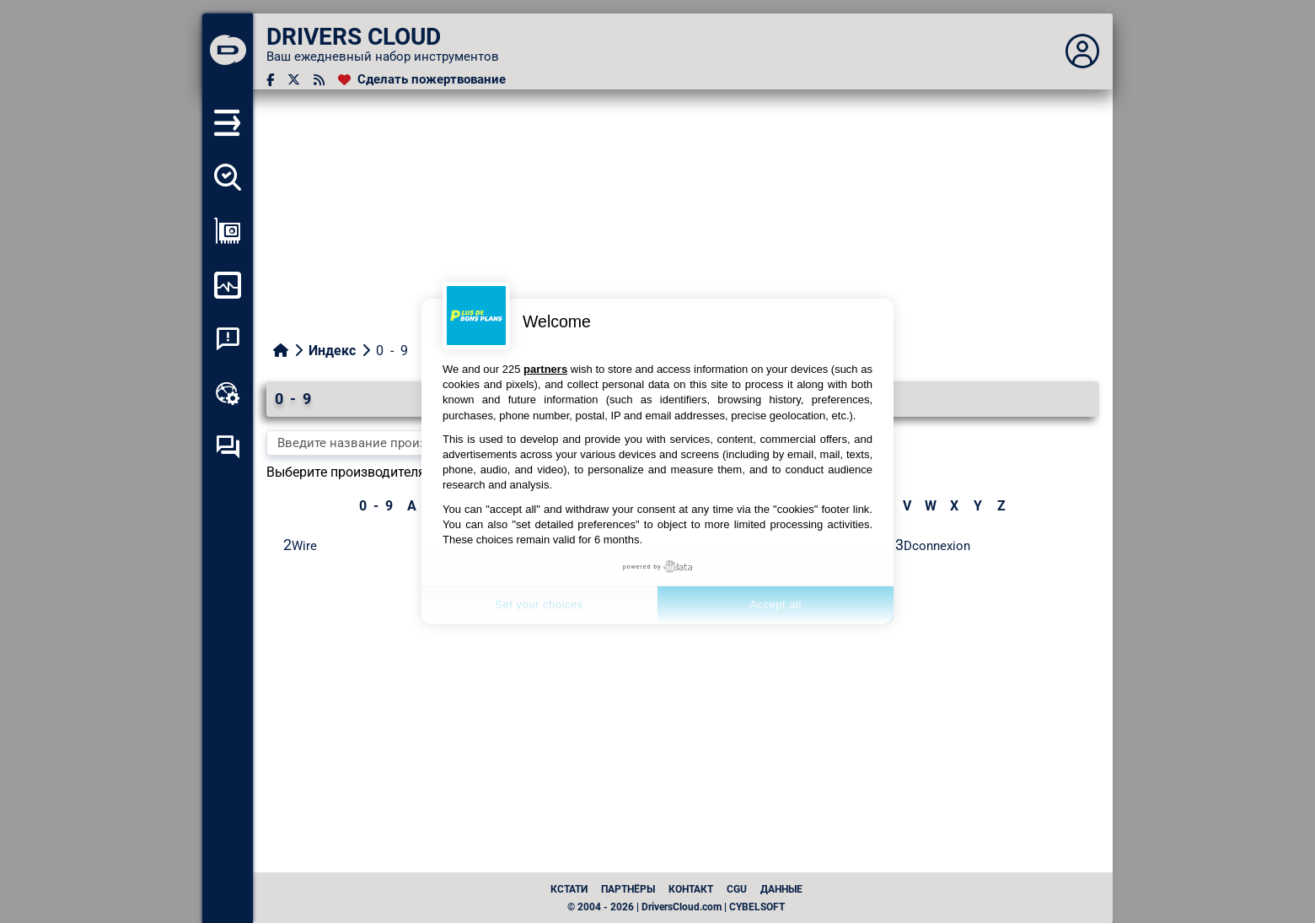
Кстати (569, 889)
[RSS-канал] (319, 79)
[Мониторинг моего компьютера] (227, 285)
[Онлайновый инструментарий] (227, 393)
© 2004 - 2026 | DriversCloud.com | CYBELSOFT (676, 907)
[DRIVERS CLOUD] (228, 51)
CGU (737, 889)
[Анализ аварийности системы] (227, 339)
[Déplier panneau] (1082, 51)
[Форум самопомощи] (227, 447)
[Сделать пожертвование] (422, 79)
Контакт (690, 889)
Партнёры (628, 889)
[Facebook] (270, 79)
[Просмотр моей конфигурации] (227, 231)
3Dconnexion (932, 544)
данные (781, 889)
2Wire (300, 544)
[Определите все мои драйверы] (227, 177)
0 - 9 (376, 506)
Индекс (332, 351)
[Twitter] (293, 79)
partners (545, 369)
